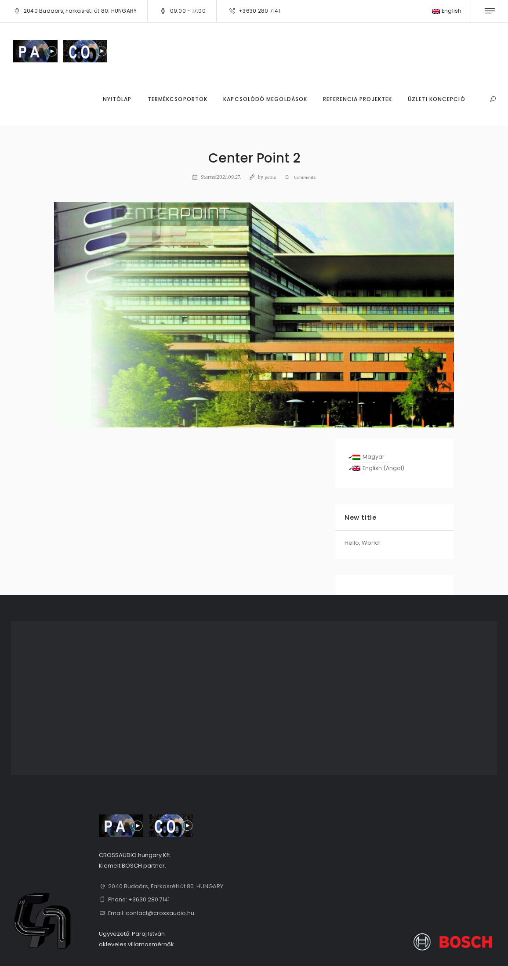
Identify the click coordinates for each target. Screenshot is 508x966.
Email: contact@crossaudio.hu (151, 913)
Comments (304, 177)
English (447, 10)
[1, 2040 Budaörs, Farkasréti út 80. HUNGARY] (254, 698)
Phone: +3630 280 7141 (139, 899)
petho (269, 177)
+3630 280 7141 (259, 10)
